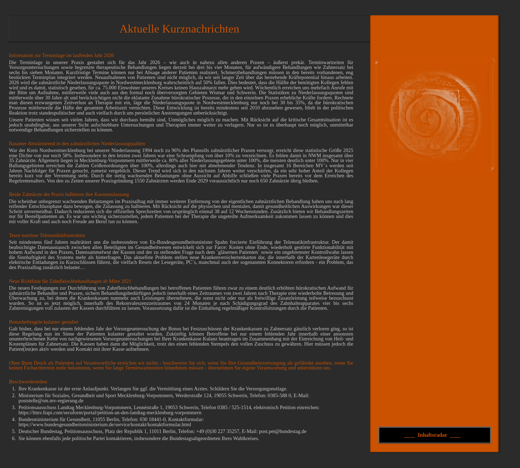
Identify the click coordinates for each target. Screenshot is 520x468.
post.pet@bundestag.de (282, 431)
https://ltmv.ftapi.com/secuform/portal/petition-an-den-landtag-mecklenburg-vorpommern (109, 412)
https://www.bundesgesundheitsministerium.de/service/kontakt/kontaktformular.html (104, 424)
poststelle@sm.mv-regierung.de (50, 400)
